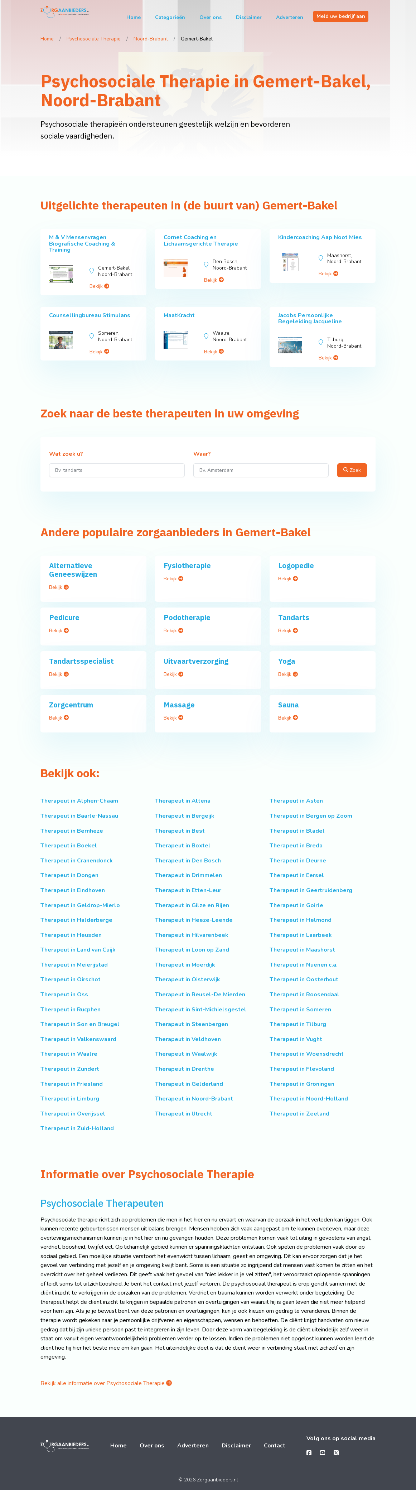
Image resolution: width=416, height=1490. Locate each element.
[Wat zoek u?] (117, 470)
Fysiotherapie (187, 565)
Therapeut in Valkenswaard (78, 1039)
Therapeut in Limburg (69, 1099)
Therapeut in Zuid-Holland (77, 1128)
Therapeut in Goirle (296, 905)
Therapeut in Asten (296, 801)
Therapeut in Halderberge (76, 920)
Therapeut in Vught (296, 1039)
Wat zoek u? (66, 454)
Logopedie (296, 565)
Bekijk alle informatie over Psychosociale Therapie (106, 1383)
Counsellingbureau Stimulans (89, 315)
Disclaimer (249, 17)
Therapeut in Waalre (68, 1054)
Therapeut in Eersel (297, 875)
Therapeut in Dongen (69, 875)
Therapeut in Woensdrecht (307, 1054)
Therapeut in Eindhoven (72, 890)
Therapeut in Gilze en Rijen (192, 905)
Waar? (202, 454)
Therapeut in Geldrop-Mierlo (80, 905)
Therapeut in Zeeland (299, 1114)
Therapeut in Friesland (71, 1084)
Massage (179, 705)
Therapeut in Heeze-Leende (194, 920)
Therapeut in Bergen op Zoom (311, 816)
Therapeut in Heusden (71, 935)
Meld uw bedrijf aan (340, 16)
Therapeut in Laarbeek (301, 935)
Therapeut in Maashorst (302, 950)
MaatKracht (179, 315)
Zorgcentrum (71, 705)
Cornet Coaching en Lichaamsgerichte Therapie (201, 240)
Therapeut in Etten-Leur (188, 890)
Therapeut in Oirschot (70, 979)
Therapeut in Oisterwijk (187, 979)
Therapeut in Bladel (297, 831)
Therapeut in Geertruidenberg (311, 890)
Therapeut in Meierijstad (74, 965)
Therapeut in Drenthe (184, 1069)
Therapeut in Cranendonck (76, 861)
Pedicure (64, 617)
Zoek (352, 470)
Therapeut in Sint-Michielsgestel (200, 1010)
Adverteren (289, 17)
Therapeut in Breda (296, 846)
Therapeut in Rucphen (70, 1010)
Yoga (286, 661)
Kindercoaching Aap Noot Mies (320, 237)
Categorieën (170, 17)
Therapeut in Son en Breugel (80, 1024)
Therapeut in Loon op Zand (192, 950)
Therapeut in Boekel (68, 846)
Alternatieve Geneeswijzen (73, 570)
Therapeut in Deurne (298, 861)
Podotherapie (187, 617)
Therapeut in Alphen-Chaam (79, 801)
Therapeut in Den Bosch (188, 861)
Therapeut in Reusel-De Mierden (200, 994)
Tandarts (293, 617)
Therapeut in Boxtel (183, 846)
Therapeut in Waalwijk (186, 1054)
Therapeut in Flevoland (302, 1069)
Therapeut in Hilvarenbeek (191, 935)
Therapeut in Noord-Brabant (194, 1099)
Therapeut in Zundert (69, 1069)
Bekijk (99, 286)
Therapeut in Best (180, 831)
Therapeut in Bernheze (71, 831)
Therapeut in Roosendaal (304, 994)
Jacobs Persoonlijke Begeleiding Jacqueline (310, 318)
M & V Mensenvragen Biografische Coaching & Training (82, 243)
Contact (274, 1446)
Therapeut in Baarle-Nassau (79, 816)
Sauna (288, 705)
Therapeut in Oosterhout (304, 979)
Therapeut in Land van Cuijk (78, 950)
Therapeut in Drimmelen (188, 875)
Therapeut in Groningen (302, 1084)
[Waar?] (261, 470)
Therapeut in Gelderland (189, 1084)
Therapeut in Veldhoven (188, 1039)
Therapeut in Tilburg (298, 1024)
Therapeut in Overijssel (72, 1114)
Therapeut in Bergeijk (184, 816)
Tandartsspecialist (81, 661)
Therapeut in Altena (183, 801)
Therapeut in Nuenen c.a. (304, 965)
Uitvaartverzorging (196, 661)
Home (133, 17)
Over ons (210, 17)
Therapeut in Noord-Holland (309, 1099)
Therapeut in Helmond (301, 920)
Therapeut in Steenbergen (191, 1024)
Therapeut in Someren (300, 1010)
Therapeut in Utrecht (183, 1114)
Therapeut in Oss (64, 994)
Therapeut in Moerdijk (185, 965)
